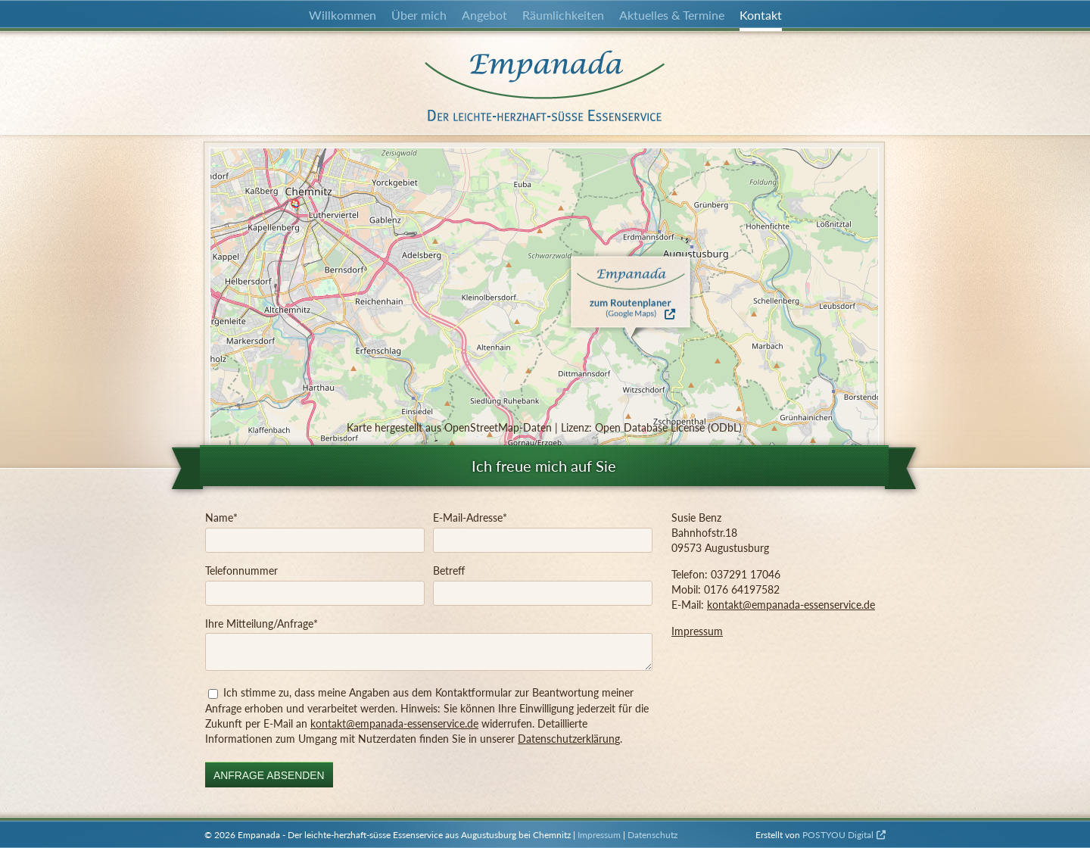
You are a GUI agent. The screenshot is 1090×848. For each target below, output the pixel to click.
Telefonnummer (241, 570)
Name (221, 517)
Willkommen (342, 15)
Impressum (697, 631)
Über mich (419, 15)
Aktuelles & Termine (671, 15)
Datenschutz (652, 834)
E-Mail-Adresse (470, 517)
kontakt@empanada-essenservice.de (394, 723)
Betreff (449, 570)
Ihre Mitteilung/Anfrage (261, 623)
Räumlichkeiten (563, 15)
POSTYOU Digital (838, 834)
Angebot (484, 15)
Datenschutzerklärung (569, 738)
